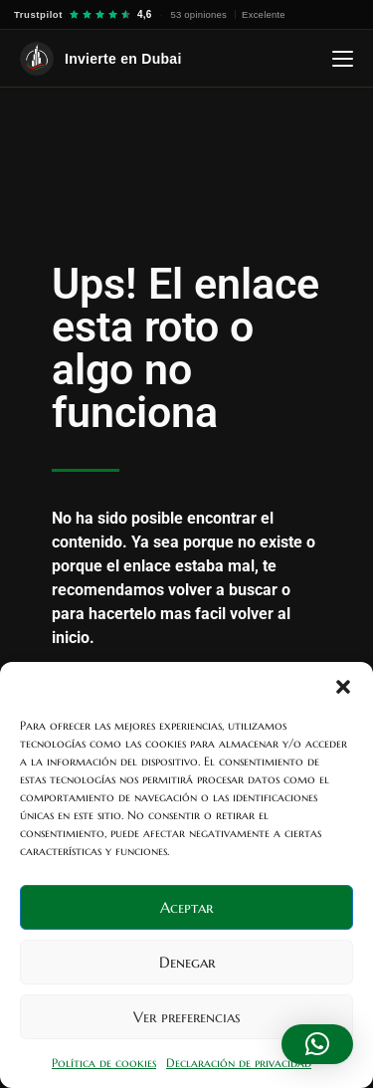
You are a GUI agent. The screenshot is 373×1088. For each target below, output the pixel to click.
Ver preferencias (187, 1016)
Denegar (187, 962)
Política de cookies (104, 1062)
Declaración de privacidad (238, 1062)
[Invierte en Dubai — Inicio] (101, 59)
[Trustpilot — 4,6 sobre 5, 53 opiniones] (149, 14)
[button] (343, 687)
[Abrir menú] (342, 59)
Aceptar (186, 907)
